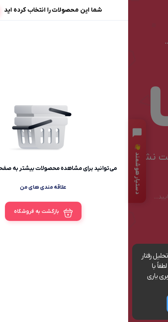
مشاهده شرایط (104, 286)
